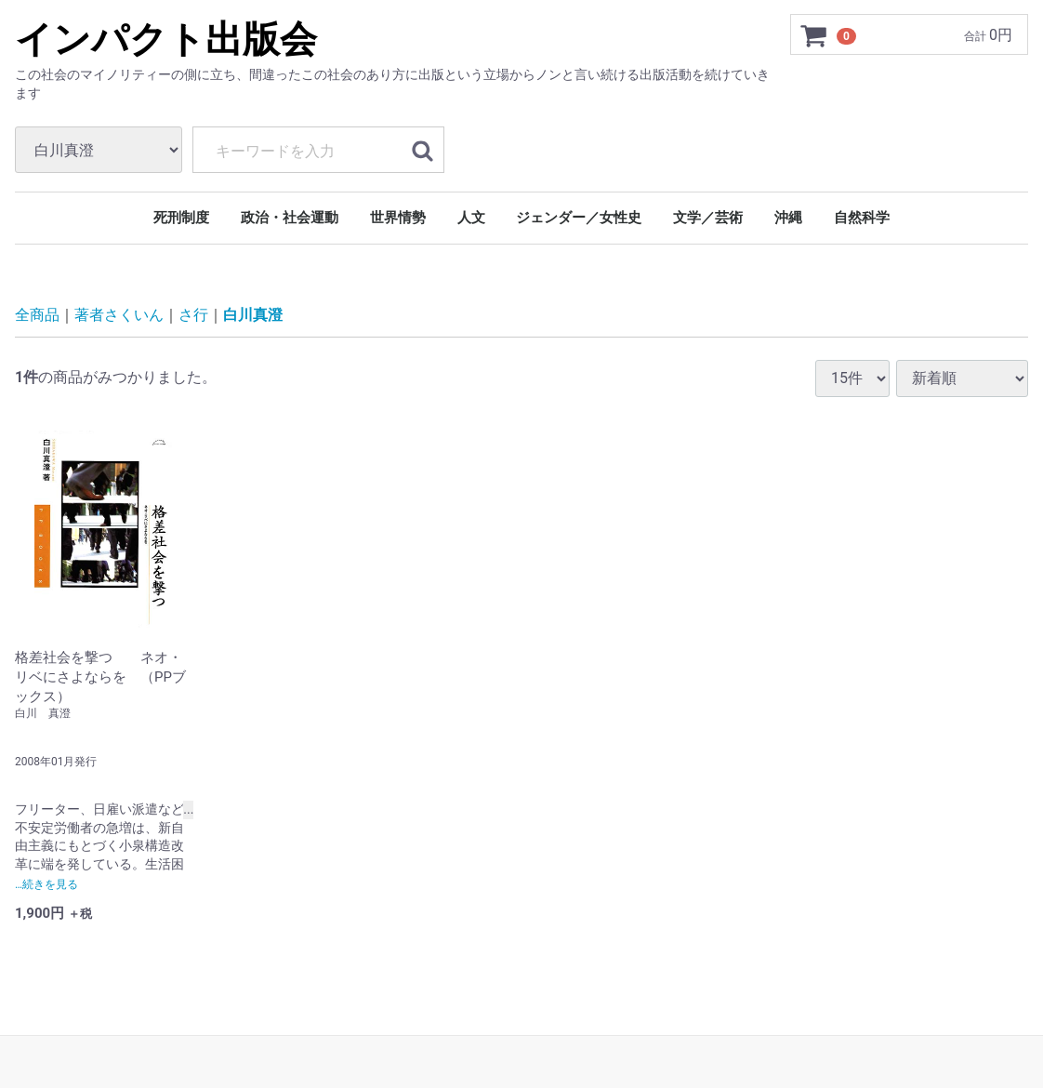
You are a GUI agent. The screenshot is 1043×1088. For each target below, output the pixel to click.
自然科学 (862, 217)
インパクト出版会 (166, 39)
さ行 (193, 315)
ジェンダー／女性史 (578, 217)
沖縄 (788, 217)
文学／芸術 (708, 217)
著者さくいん (119, 315)
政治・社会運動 (289, 217)
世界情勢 (398, 217)
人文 (471, 217)
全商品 (37, 315)
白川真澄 (253, 315)
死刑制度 (181, 217)
